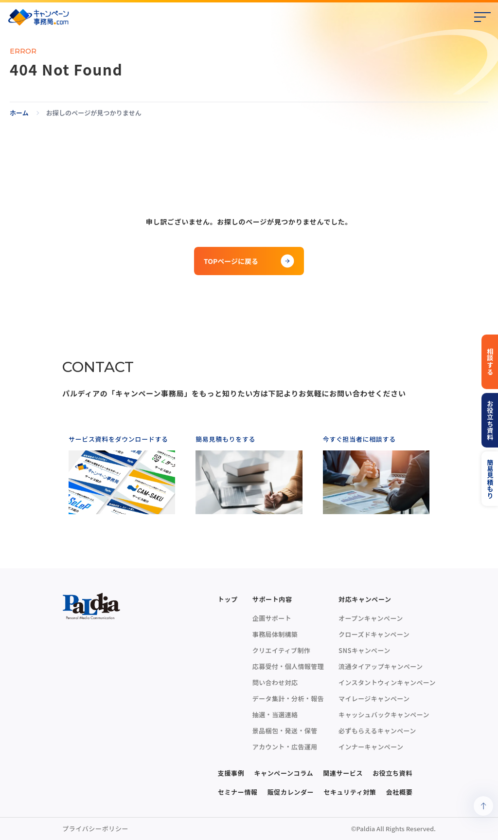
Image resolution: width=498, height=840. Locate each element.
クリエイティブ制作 (281, 650)
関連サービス (343, 773)
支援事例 (231, 773)
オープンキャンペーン (370, 618)
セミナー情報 (238, 792)
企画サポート (271, 618)
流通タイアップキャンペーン (380, 666)
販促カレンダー (290, 792)
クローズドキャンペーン (373, 634)
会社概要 (399, 792)
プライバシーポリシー (95, 828)
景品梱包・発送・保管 (285, 730)
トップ (228, 599)
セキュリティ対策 (349, 792)
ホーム (19, 113)
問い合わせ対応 (275, 682)
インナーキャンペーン (370, 746)
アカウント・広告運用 (285, 746)
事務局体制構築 (275, 634)
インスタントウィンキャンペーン (387, 682)
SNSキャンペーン (364, 650)
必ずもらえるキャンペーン (377, 730)
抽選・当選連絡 (275, 714)
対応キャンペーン (364, 599)
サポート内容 (272, 599)
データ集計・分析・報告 (288, 698)
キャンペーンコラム (283, 773)
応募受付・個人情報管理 (288, 666)
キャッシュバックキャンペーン (383, 714)
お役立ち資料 (392, 773)
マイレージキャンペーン (373, 698)
